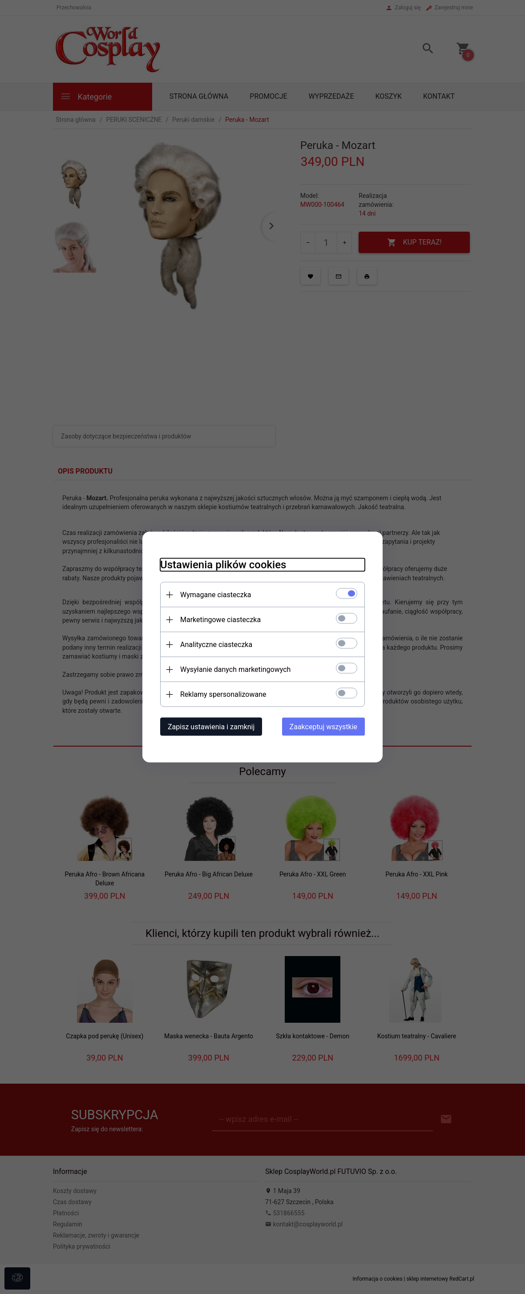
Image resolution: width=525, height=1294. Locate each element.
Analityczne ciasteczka (216, 644)
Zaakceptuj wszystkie (323, 727)
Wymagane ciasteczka (215, 595)
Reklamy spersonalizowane (223, 694)
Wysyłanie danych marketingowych (235, 669)
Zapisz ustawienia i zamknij (211, 727)
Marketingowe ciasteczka (220, 619)
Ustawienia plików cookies (223, 565)
